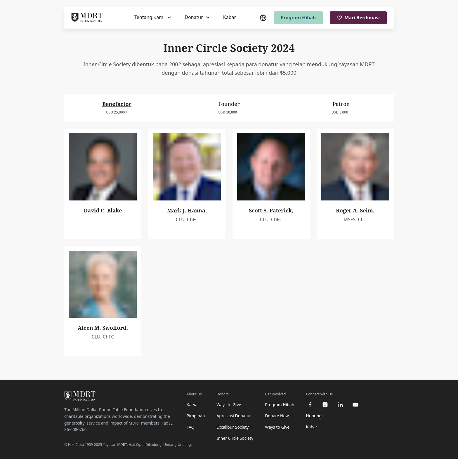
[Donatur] (197, 17)
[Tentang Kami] (152, 17)
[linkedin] (340, 405)
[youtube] (355, 405)
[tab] (116, 107)
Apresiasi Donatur (233, 415)
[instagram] (325, 405)
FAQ (191, 427)
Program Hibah (298, 17)
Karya (192, 404)
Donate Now (277, 415)
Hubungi (314, 415)
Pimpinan (196, 415)
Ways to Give (228, 404)
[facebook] (310, 405)
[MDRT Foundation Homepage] (87, 18)
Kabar (229, 17)
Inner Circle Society (234, 438)
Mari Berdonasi (358, 17)
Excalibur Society (232, 427)
